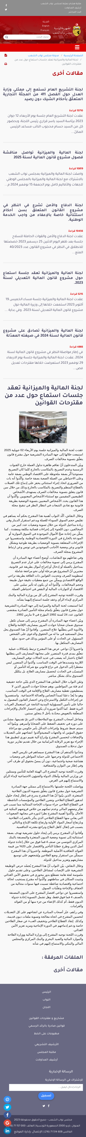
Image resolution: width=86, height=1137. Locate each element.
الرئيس (46, 992)
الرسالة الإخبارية (61, 1072)
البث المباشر (75, 12)
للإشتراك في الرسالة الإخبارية (64, 1080)
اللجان (46, 1007)
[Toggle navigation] (77, 47)
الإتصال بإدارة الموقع (28, 1132)
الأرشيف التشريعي (47, 1044)
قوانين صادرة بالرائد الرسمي (47, 1026)
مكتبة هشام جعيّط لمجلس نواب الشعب (61, 4)
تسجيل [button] (46, 1096)
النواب (46, 999)
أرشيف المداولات (72, 8)
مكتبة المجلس (46, 1052)
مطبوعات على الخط (46, 1033)
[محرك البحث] (27, 37)
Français (45, 30)
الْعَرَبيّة (46, 22)
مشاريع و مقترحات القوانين (46, 1018)
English (45, 26)
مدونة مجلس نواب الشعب (43, 55)
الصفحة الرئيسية (73, 55)
